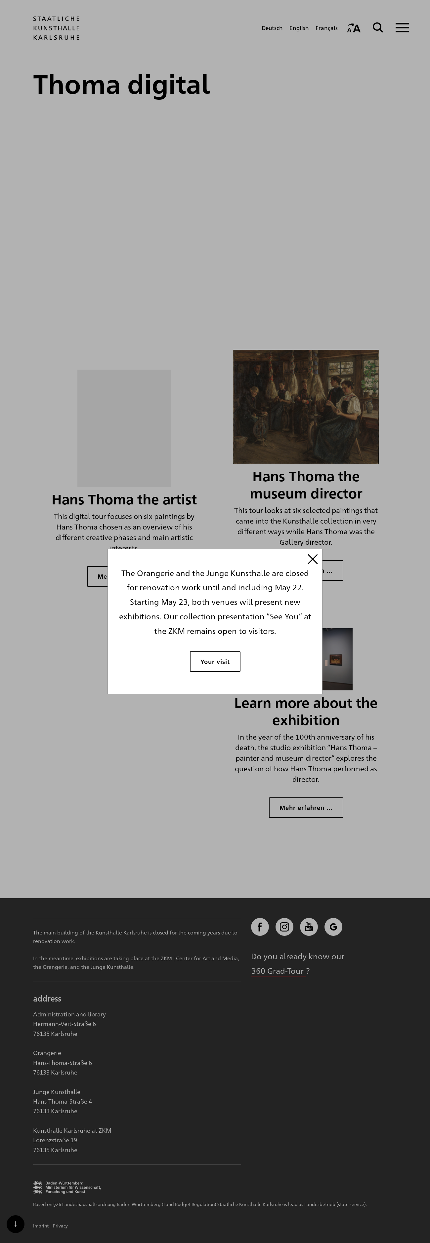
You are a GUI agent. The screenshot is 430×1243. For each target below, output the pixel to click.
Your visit (215, 661)
